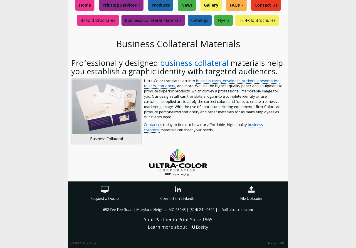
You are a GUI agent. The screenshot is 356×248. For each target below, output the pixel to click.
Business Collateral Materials (153, 20)
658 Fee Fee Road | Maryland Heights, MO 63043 (145, 209)
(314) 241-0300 (202, 209)
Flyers (223, 20)
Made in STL (276, 243)
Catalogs (199, 20)
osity (198, 227)
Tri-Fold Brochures (257, 20)
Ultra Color (89, 243)
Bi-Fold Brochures (97, 20)
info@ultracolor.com (235, 209)
